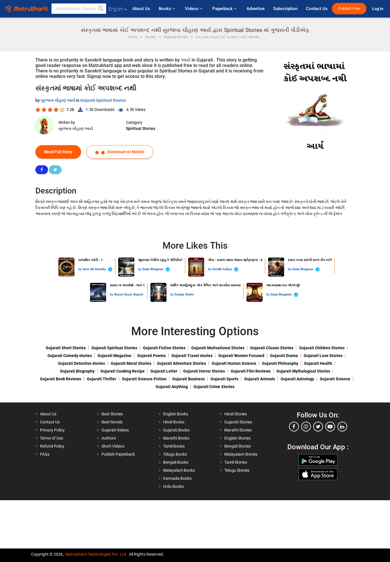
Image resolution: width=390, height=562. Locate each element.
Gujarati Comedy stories (69, 355)
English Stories (237, 438)
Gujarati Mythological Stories (303, 371)
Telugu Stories (236, 470)
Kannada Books (177, 478)
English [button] (117, 9)
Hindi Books (173, 422)
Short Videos (113, 446)
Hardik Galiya (225, 269)
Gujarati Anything (172, 386)
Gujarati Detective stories (81, 363)
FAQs (44, 454)
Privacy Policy (52, 430)
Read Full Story (58, 151)
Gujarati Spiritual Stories (103, 100)
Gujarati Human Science (234, 363)
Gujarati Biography (77, 371)
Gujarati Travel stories (192, 355)
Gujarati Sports (224, 379)
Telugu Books (175, 454)
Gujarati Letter (163, 371)
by (80, 269)
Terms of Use (51, 438)
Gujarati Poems (151, 355)
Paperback (225, 8)
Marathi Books (176, 438)
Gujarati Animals (259, 379)
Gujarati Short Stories (66, 348)
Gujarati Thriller (101, 379)
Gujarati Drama (284, 355)
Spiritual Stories (140, 128)
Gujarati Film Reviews (251, 371)
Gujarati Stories (238, 422)
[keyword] (78, 8)
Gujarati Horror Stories (204, 371)
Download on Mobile (119, 151)
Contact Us (317, 8)
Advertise (255, 8)
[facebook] (294, 426)
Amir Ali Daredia (97, 269)
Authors (109, 438)
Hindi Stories (235, 414)
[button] (101, 8)
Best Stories (112, 414)
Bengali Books (175, 462)
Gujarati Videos (115, 430)
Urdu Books (173, 486)
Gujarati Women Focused (241, 355)
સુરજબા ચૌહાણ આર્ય (58, 100)
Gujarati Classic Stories (271, 348)
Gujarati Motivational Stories (217, 348)
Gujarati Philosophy (280, 363)
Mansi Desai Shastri (128, 294)
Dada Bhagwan (156, 269)
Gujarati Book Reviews (60, 379)
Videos (194, 8)
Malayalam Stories (240, 454)
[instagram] (306, 426)
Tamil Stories (235, 462)
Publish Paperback (118, 454)
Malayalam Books (179, 470)
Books (167, 8)
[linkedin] (342, 426)
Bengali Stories (237, 446)
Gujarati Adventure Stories (181, 363)
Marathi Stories (238, 430)
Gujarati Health (318, 363)
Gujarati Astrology (297, 379)
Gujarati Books (176, 430)
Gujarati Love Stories (323, 355)
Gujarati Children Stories (322, 348)
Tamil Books (174, 446)
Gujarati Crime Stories (214, 386)
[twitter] (318, 426)
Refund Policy (52, 446)
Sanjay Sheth (184, 294)
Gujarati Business (188, 379)
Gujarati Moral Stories (131, 363)
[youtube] (330, 426)
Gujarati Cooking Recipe (122, 371)
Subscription (285, 8)
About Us (141, 8)
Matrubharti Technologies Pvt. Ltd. (96, 554)
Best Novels (112, 422)
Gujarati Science (335, 379)
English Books (175, 414)
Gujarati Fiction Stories (164, 348)
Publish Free (349, 8)
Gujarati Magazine (114, 355)
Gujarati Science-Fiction (144, 379)
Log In (378, 9)
